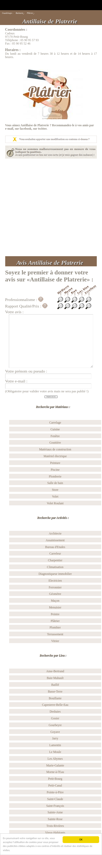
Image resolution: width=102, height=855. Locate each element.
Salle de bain (55, 483)
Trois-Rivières (55, 826)
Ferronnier (55, 587)
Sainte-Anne (55, 812)
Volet (55, 496)
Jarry (55, 738)
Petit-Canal (55, 785)
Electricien (55, 580)
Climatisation (55, 567)
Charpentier (55, 560)
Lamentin (55, 745)
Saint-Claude (55, 799)
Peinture (55, 463)
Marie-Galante (55, 765)
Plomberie (55, 476)
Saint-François (55, 806)
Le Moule (55, 752)
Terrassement (55, 634)
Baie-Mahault (55, 678)
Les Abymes (55, 758)
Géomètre (55, 594)
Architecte (55, 533)
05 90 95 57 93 (29, 40)
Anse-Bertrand (55, 671)
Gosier (55, 718)
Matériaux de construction (55, 449)
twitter (42, 128)
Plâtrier (55, 621)
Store (55, 490)
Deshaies (55, 711)
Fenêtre (55, 436)
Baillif (55, 685)
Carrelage (55, 422)
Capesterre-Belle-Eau (55, 705)
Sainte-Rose (55, 819)
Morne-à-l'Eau (55, 772)
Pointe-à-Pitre (55, 792)
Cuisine (55, 429)
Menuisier (55, 607)
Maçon (55, 600)
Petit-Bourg (55, 779)
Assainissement (55, 540)
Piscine (55, 469)
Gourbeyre (55, 725)
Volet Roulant (55, 503)
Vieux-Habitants (55, 832)
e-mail (9, 128)
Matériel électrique (55, 456)
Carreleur (55, 553)
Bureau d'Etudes (55, 547)
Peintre (55, 614)
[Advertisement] (49, 207)
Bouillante (55, 698)
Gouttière (55, 442)
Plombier (55, 627)
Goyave (55, 732)
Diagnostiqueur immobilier (55, 574)
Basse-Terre (55, 691)
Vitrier (55, 641)
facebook (26, 128)
